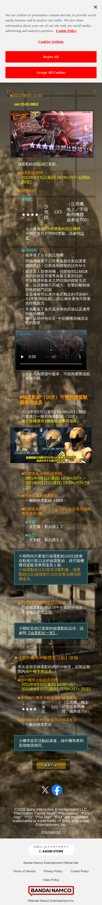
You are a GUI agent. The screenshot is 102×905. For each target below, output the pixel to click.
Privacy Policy (53, 871)
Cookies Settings (51, 39)
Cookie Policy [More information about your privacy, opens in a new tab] (66, 29)
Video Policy (51, 879)
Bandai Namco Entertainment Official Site (50, 862)
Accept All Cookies (51, 70)
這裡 (48, 612)
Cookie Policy (79, 871)
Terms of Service (24, 871)
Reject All (51, 55)
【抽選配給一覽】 (41, 633)
